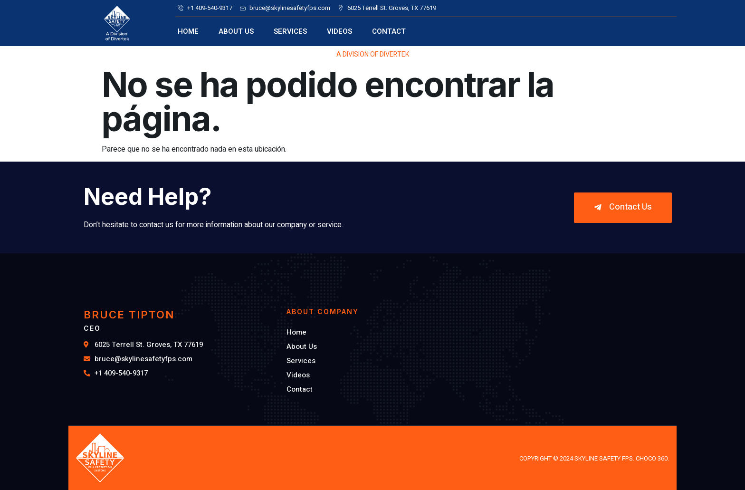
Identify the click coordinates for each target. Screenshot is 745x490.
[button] (623, 207)
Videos (339, 31)
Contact (389, 31)
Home (188, 31)
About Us (236, 31)
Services (290, 31)
